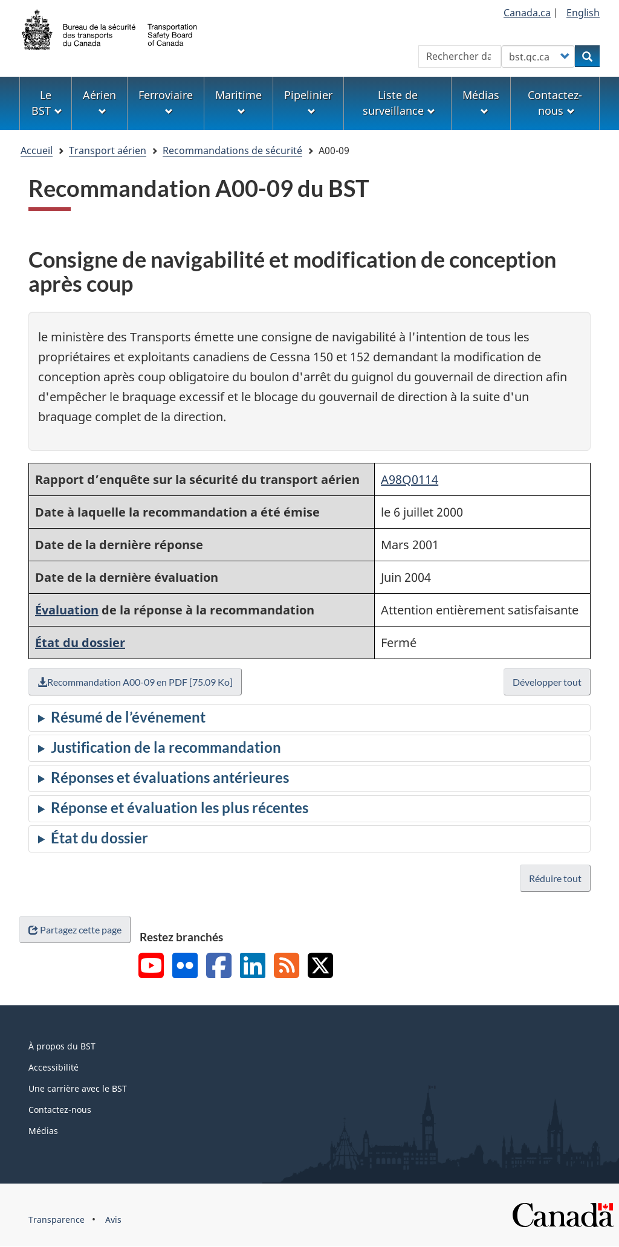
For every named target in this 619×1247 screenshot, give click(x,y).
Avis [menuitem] (113, 1219)
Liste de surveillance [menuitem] (399, 103)
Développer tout (547, 682)
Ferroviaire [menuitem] (165, 101)
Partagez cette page (75, 929)
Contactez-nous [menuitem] (555, 103)
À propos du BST (62, 1046)
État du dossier (80, 642)
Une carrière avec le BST (77, 1088)
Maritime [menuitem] (238, 101)
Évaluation (67, 610)
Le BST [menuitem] (46, 103)
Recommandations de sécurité (232, 150)
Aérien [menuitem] (99, 101)
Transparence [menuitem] (56, 1219)
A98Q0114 (409, 479)
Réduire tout (555, 878)
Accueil (37, 150)
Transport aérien (107, 150)
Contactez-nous (59, 1109)
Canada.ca (527, 12)
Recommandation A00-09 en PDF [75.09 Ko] (135, 682)
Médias (43, 1130)
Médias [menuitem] (480, 101)
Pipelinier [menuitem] (308, 101)
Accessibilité (53, 1067)
